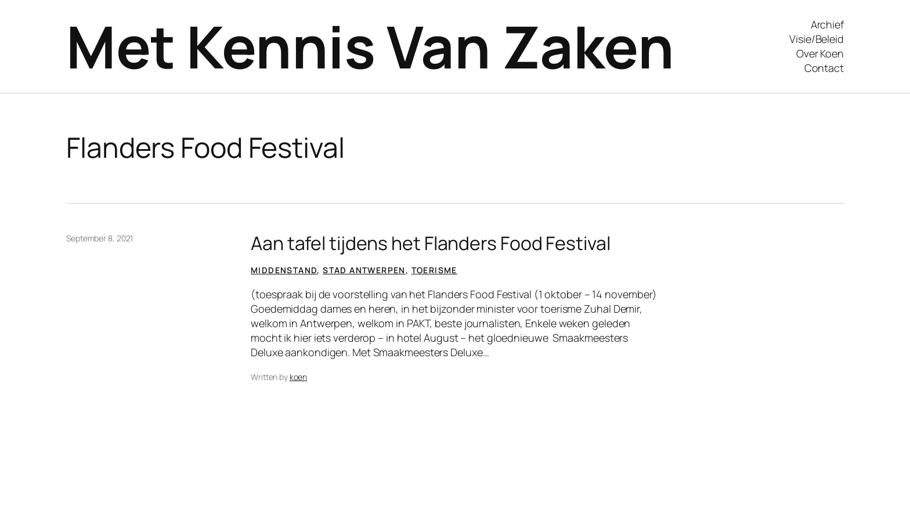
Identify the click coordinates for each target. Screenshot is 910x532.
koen (299, 376)
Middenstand (284, 270)
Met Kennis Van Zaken (370, 46)
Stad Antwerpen (364, 270)
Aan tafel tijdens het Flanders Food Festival (431, 243)
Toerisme (434, 270)
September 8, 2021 (99, 238)
